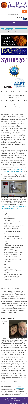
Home (2, 28)
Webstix (25, 403)
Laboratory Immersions (21, 28)
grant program (20, 388)
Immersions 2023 (7, 29)
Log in (24, 11)
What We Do (9, 28)
